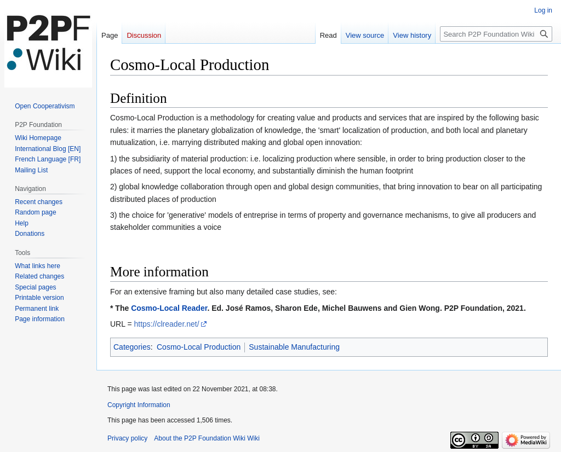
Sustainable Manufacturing (294, 347)
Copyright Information (138, 405)
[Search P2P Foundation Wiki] (496, 34)
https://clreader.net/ (166, 324)
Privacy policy (127, 438)
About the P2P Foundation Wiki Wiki (207, 438)
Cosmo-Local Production (199, 347)
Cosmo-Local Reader (169, 308)
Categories (132, 347)
